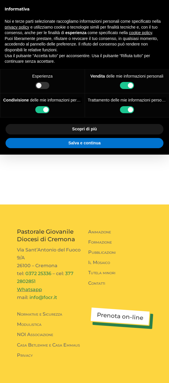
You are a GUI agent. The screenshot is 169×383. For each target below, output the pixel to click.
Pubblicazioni (102, 252)
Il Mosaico (99, 262)
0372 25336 (38, 273)
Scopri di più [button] (84, 129)
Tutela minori (101, 272)
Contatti (96, 283)
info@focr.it (43, 297)
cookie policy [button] (140, 32)
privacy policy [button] (17, 27)
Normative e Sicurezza (39, 314)
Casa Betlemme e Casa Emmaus (48, 345)
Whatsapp (29, 289)
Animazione (99, 232)
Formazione (100, 242)
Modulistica (29, 324)
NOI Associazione (35, 334)
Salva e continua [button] (84, 143)
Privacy (25, 355)
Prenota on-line (120, 316)
